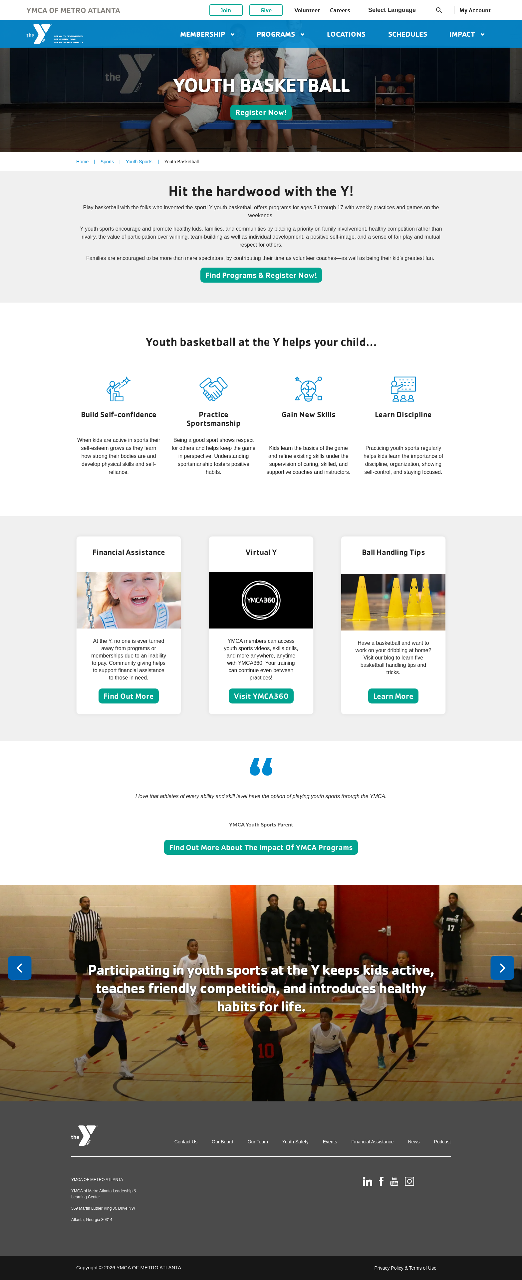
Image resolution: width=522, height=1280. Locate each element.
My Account (475, 10)
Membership (207, 34)
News (413, 1141)
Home (82, 161)
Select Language (392, 10)
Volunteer (307, 10)
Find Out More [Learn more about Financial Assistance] (129, 696)
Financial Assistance (373, 1141)
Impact (466, 34)
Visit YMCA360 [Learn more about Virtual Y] (261, 696)
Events (330, 1141)
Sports (107, 161)
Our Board (222, 1141)
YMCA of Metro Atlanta (73, 10)
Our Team (258, 1141)
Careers (340, 10)
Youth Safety (295, 1141)
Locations (346, 34)
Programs (280, 34)
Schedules (407, 34)
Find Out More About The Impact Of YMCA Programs (261, 847)
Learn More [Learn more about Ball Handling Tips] (393, 696)
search (439, 10)
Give (266, 10)
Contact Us (185, 1141)
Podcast (442, 1141)
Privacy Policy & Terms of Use (405, 1268)
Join (226, 10)
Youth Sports (139, 161)
